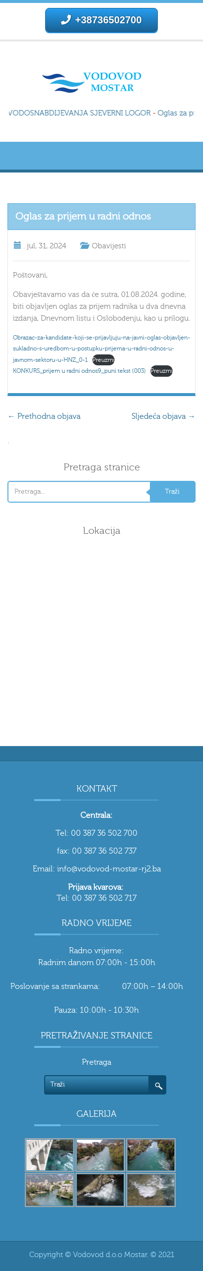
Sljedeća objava (164, 416)
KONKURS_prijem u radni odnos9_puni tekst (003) (79, 370)
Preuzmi (103, 359)
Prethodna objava (43, 416)
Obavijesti (109, 246)
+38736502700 (101, 19)
